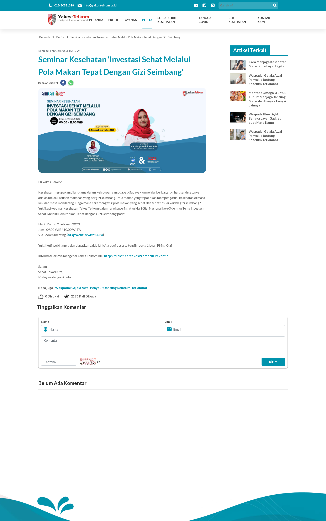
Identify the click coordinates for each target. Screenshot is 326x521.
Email (168, 321)
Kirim (272, 361)
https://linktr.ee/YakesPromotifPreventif (136, 256)
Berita (147, 20)
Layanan (130, 20)
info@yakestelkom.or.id (100, 5)
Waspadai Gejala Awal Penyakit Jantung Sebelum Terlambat (101, 288)
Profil (113, 20)
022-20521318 (64, 5)
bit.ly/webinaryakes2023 (85, 235)
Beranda (96, 20)
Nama (45, 321)
